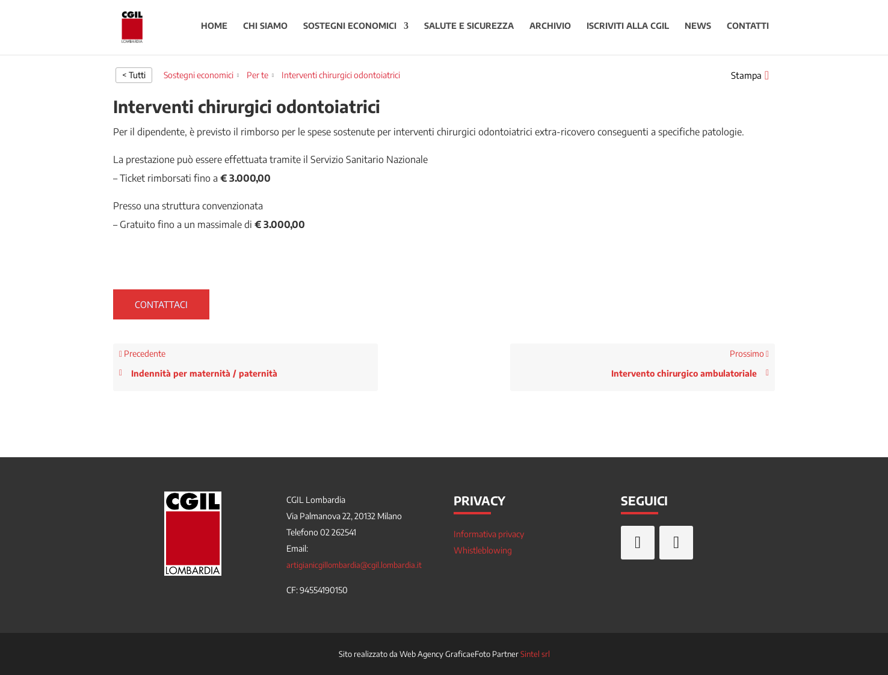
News (698, 29)
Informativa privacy (489, 534)
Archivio (550, 29)
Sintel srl (535, 654)
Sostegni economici (349, 29)
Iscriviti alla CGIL (628, 29)
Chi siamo (265, 29)
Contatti (748, 29)
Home (214, 29)
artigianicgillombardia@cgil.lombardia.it (354, 565)
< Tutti (134, 75)
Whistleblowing (483, 550)
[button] (750, 75)
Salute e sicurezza (469, 29)
